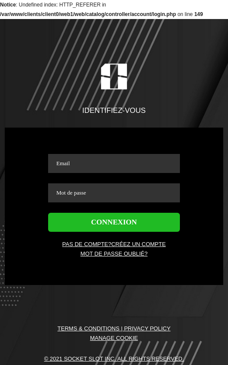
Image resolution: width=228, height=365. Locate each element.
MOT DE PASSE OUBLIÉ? (114, 253)
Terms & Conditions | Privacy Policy (114, 328)
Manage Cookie (114, 338)
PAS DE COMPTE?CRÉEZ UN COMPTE (114, 244)
